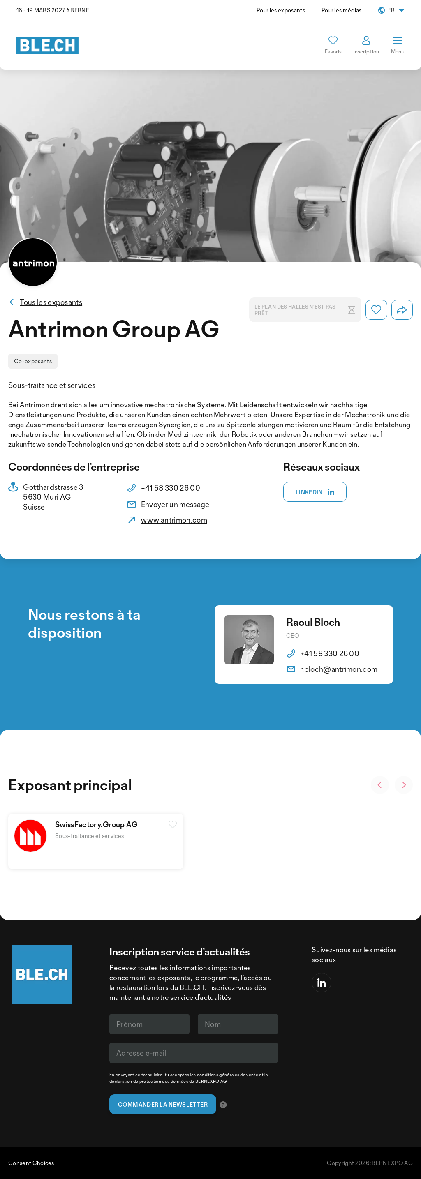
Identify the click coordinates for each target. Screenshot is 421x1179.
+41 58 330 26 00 (170, 487)
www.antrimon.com (174, 519)
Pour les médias (342, 10)
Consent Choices (31, 1162)
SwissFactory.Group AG (96, 824)
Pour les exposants (281, 10)
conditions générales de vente (227, 1074)
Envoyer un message (175, 504)
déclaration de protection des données (148, 1081)
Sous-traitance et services (51, 385)
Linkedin (315, 492)
